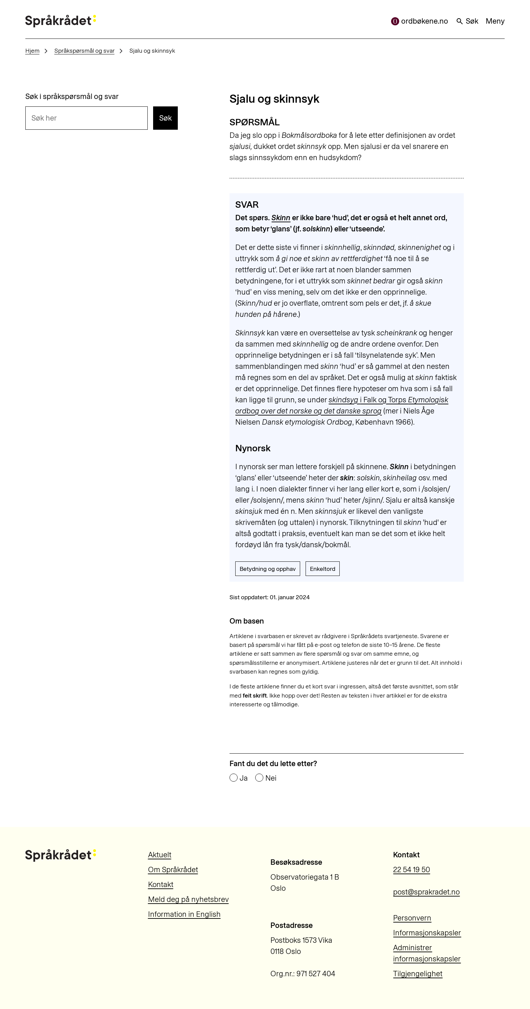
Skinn (280, 217)
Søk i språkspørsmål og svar (72, 97)
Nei (270, 778)
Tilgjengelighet (417, 973)
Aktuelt (159, 854)
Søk (467, 21)
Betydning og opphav (268, 568)
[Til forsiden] (60, 21)
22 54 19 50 (411, 869)
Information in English (184, 914)
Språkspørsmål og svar (84, 50)
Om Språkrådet (173, 869)
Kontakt (160, 884)
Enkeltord (322, 568)
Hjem (32, 50)
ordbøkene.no (419, 21)
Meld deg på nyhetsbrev (188, 899)
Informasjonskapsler (427, 932)
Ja (244, 778)
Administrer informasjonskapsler (427, 953)
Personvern (412, 918)
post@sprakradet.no (426, 892)
